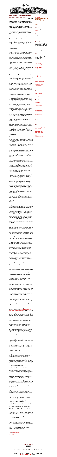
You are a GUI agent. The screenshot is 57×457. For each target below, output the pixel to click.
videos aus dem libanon (39, 84)
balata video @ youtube (39, 132)
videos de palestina (38, 96)
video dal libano (37, 102)
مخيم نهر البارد (11, 434)
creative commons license (28, 450)
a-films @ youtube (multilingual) (40, 127)
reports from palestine (38, 64)
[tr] (41, 17)
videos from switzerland (39, 70)
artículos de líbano (38, 92)
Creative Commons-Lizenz (25, 454)
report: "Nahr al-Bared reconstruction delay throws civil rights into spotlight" (20, 16)
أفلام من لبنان (37, 75)
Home (21, 438)
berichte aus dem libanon (39, 81)
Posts (37, 35)
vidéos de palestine (38, 114)
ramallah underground (39, 136)
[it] (38, 17)
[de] (35, 17)
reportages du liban (38, 110)
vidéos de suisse (38, 115)
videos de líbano (38, 94)
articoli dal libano (38, 101)
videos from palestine (38, 68)
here (10, 432)
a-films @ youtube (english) (39, 125)
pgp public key (37, 30)
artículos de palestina (38, 93)
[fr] (40, 17)
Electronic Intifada (15, 432)
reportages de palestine (39, 111)
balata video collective (39, 131)
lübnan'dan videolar (38, 120)
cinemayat (36, 135)
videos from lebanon (38, 67)
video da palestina (38, 103)
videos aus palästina (38, 85)
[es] (37, 17)
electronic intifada (38, 128)
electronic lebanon (38, 129)
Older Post (31, 438)
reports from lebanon (38, 63)
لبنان (13, 434)
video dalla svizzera (38, 105)
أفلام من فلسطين (38, 76)
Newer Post (11, 438)
